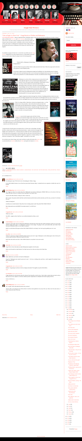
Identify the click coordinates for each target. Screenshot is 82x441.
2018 (68, 296)
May (69, 406)
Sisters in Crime (69, 245)
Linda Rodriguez (9, 221)
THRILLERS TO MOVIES (73, 399)
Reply (7, 186)
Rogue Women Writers (70, 248)
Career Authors (69, 260)
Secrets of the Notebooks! (73, 329)
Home (31, 314)
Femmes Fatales (69, 253)
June (69, 404)
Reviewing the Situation (72, 337)
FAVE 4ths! (70, 394)
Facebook (13, 140)
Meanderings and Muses (70, 250)
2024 (68, 284)
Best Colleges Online (73, 274)
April (69, 408)
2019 (68, 294)
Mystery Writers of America (71, 247)
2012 (68, 307)
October (70, 313)
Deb (6, 255)
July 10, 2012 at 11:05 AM (18, 221)
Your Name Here (71, 327)
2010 (68, 418)
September (70, 315)
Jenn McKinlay (69, 158)
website (38, 139)
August (69, 317)
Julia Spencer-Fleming (70, 239)
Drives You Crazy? (71, 339)
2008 (68, 422)
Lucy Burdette (9, 273)
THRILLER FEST (71, 384)
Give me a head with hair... (73, 401)
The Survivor (17, 116)
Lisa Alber (8, 234)
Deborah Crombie (69, 137)
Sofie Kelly (8, 245)
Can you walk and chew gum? (74, 359)
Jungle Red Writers (31, 28)
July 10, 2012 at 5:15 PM (17, 266)
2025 (68, 282)
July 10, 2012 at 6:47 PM (17, 273)
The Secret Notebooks (72, 335)
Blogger (75, 428)
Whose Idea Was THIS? (72, 331)
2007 (68, 424)
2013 (68, 305)
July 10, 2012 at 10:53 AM (18, 211)
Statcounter (41, 436)
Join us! (67, 61)
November (70, 311)
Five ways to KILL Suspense (73, 333)
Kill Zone (67, 255)
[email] (73, 40)
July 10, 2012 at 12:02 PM (16, 234)
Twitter (22, 140)
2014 (68, 304)
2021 (68, 290)
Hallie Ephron (68, 117)
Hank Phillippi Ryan (10, 190)
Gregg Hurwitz (9, 211)
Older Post (58, 314)
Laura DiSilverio (9, 179)
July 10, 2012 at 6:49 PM (19, 284)
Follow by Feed (71, 33)
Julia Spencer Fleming (70, 200)
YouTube (36, 140)
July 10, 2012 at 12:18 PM (16, 245)
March (69, 410)
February (70, 412)
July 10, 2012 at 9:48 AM (20, 190)
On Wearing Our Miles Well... (74, 344)
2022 (68, 288)
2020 (68, 292)
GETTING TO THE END (73, 386)
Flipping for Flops (71, 361)
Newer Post (4, 314)
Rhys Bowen (68, 179)
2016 (68, 300)
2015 (68, 302)
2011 (68, 416)
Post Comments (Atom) (12, 317)
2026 (68, 280)
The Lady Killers (69, 257)
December (70, 309)
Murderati (68, 258)
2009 (68, 420)
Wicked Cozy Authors (70, 261)
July (69, 319)
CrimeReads (68, 263)
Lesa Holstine (68, 254)
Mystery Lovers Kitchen (70, 251)
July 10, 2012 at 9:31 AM (18, 179)
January (70, 414)
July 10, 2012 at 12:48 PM (13, 255)
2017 (68, 298)
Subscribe (73, 45)
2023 (68, 286)
